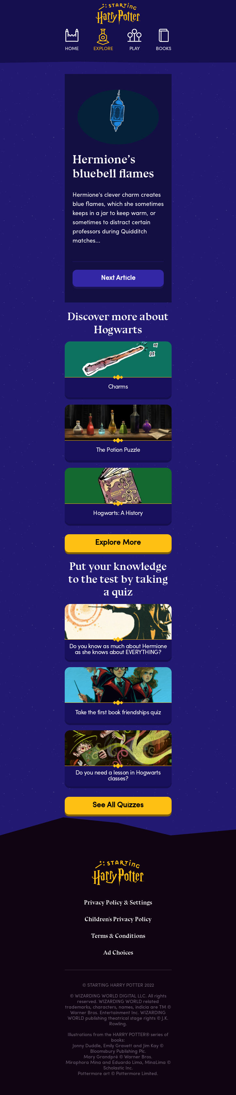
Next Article (118, 278)
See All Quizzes (118, 805)
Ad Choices (118, 952)
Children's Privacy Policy (118, 919)
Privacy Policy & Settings (118, 902)
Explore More (118, 543)
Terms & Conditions (118, 936)
